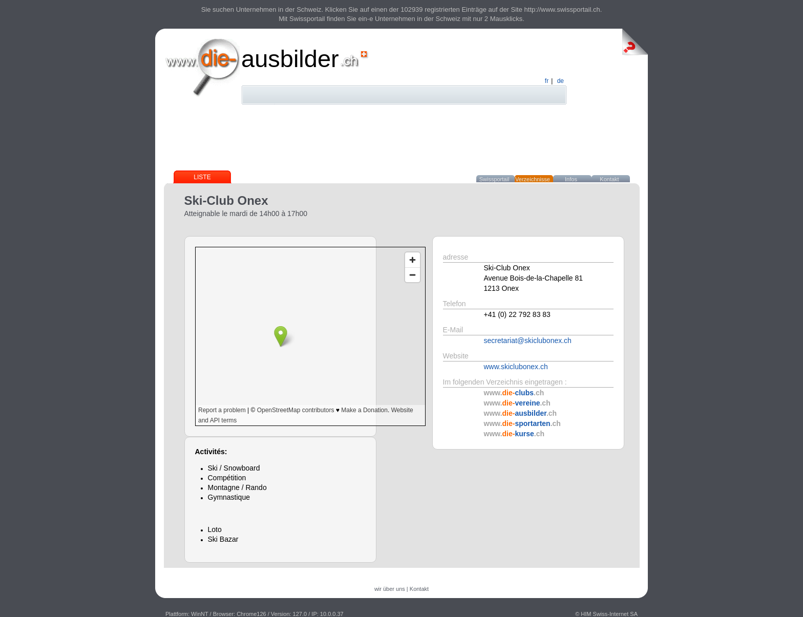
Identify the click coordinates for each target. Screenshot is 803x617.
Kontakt (609, 179)
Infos (571, 179)
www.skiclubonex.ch (516, 367)
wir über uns (389, 589)
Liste (202, 177)
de (560, 80)
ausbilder (290, 58)
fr (546, 80)
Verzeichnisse (532, 179)
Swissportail (494, 179)
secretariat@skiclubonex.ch (528, 340)
